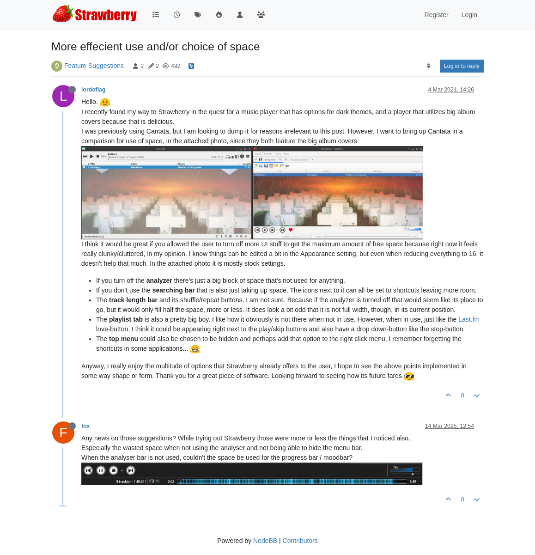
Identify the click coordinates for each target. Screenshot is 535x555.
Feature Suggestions (94, 65)
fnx (85, 426)
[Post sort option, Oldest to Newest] (428, 66)
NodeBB (265, 540)
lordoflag (93, 89)
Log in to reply (462, 66)
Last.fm (469, 319)
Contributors (300, 540)
